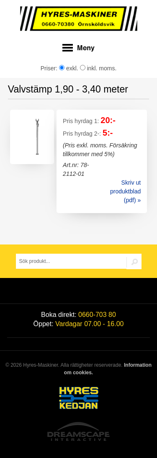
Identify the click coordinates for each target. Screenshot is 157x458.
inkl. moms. (98, 68)
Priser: (50, 68)
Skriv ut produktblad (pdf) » (125, 191)
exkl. (68, 68)
